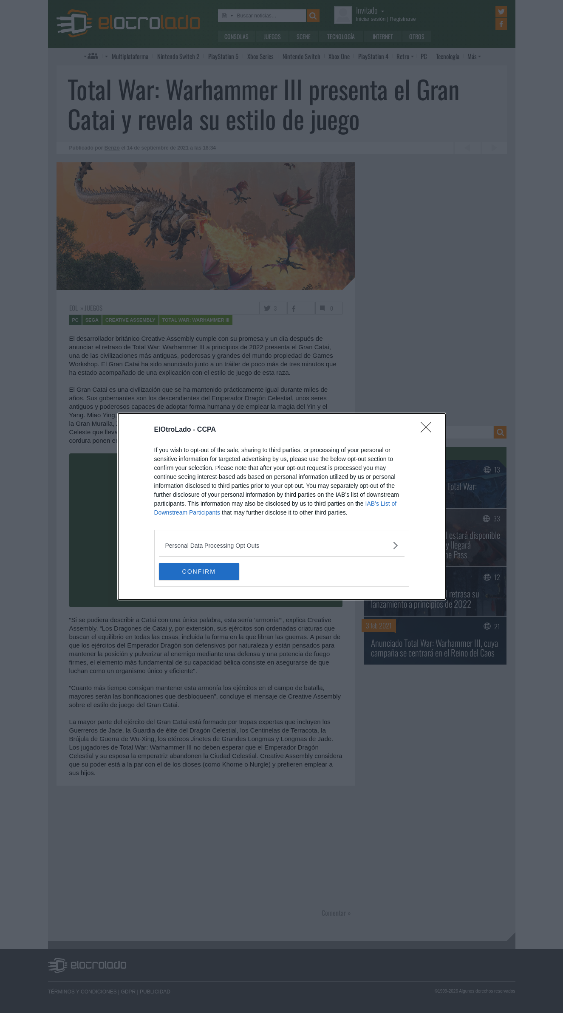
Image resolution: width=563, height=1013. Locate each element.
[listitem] (281, 545)
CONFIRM (199, 571)
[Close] (429, 430)
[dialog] (281, 506)
